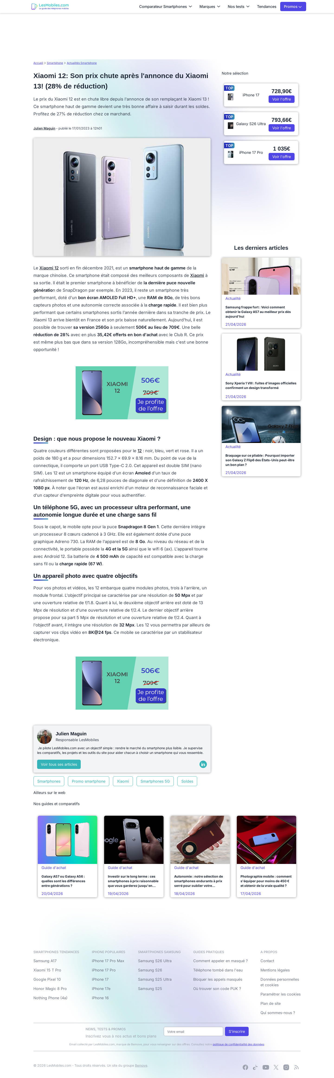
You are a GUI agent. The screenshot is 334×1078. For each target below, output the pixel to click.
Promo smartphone (88, 781)
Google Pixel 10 (47, 979)
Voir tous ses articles (59, 764)
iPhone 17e (101, 988)
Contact (267, 960)
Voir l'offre (281, 99)
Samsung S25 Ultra (155, 979)
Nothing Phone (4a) (50, 998)
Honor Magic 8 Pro (50, 988)
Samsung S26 (150, 970)
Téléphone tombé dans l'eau (218, 970)
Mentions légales (275, 970)
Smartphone (55, 63)
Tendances (266, 6)
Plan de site (270, 1003)
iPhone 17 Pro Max (108, 960)
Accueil (38, 63)
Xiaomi (197, 275)
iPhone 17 (100, 979)
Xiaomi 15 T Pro (47, 970)
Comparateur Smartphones (165, 6)
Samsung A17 (45, 960)
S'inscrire (237, 1031)
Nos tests (239, 6)
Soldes (187, 781)
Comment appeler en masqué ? (220, 960)
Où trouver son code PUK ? (217, 988)
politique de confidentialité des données (238, 1044)
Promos (293, 6)
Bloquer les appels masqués (217, 979)
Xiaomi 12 (49, 268)
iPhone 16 (100, 998)
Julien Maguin (44, 128)
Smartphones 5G (155, 781)
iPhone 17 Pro (104, 970)
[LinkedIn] (203, 764)
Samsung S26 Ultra (155, 960)
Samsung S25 (150, 988)
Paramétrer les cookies (280, 994)
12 (140, 450)
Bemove (141, 1065)
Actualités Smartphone (82, 63)
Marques (209, 6)
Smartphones (48, 781)
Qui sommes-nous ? (277, 1012)
